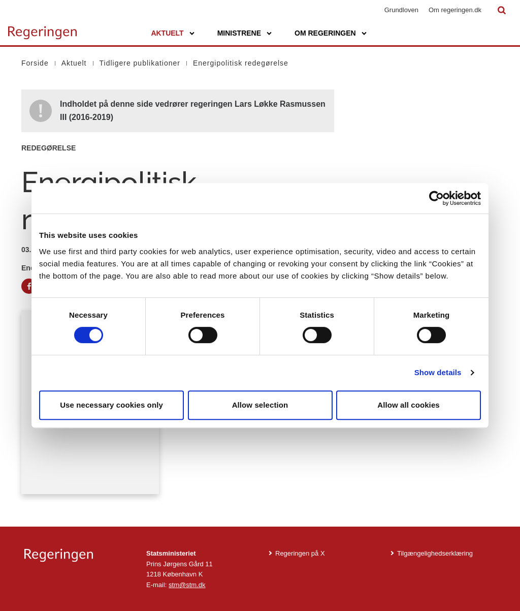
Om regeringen (325, 33)
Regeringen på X (300, 553)
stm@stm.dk (187, 585)
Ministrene (239, 33)
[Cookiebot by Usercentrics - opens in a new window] (436, 198)
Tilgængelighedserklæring (435, 553)
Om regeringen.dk (455, 10)
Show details (438, 372)
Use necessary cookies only (111, 405)
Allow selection (260, 405)
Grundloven (401, 10)
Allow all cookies (408, 405)
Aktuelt (167, 33)
